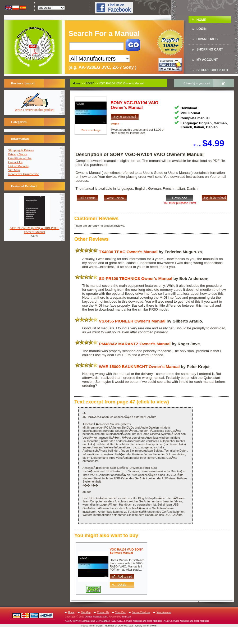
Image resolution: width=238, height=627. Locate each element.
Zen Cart (126, 616)
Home (201, 20)
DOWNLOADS (207, 39)
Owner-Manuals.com (96, 616)
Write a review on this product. (34, 108)
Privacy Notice (17, 154)
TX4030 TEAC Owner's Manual (128, 251)
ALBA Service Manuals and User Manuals (186, 620)
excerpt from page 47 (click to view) (121, 402)
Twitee (115, 123)
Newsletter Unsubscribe (23, 174)
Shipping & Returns (21, 150)
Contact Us (15, 162)
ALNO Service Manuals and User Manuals (87, 620)
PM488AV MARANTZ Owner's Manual (135, 344)
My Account (207, 60)
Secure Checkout (212, 70)
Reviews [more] (22, 83)
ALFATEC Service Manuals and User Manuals (137, 620)
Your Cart (120, 612)
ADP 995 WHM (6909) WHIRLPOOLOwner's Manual (34, 228)
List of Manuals (18, 166)
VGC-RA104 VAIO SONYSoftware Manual (126, 551)
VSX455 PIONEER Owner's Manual (132, 321)
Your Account (164, 612)
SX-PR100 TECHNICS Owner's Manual (135, 278)
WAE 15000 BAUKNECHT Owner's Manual (139, 366)
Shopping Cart (209, 49)
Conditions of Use (19, 158)
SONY (89, 83)
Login (201, 29)
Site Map (14, 170)
